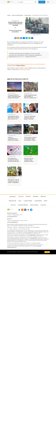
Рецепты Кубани (34, 205)
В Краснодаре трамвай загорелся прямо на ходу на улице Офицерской (26, 64)
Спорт (19, 200)
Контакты (21, 196)
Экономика (35, 196)
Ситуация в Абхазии (23, 205)
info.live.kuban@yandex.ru (12, 216)
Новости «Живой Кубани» (17, 15)
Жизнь (26, 83)
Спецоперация (38, 200)
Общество (43, 196)
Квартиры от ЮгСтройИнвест (42, 2)
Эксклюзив (13, 196)
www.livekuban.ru (32, 234)
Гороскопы (11, 83)
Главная (9, 15)
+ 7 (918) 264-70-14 (15, 214)
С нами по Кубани (28, 200)
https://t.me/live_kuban (24, 69)
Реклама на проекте (12, 213)
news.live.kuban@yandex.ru (12, 222)
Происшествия (27, 15)
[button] (15, 38)
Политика (27, 125)
